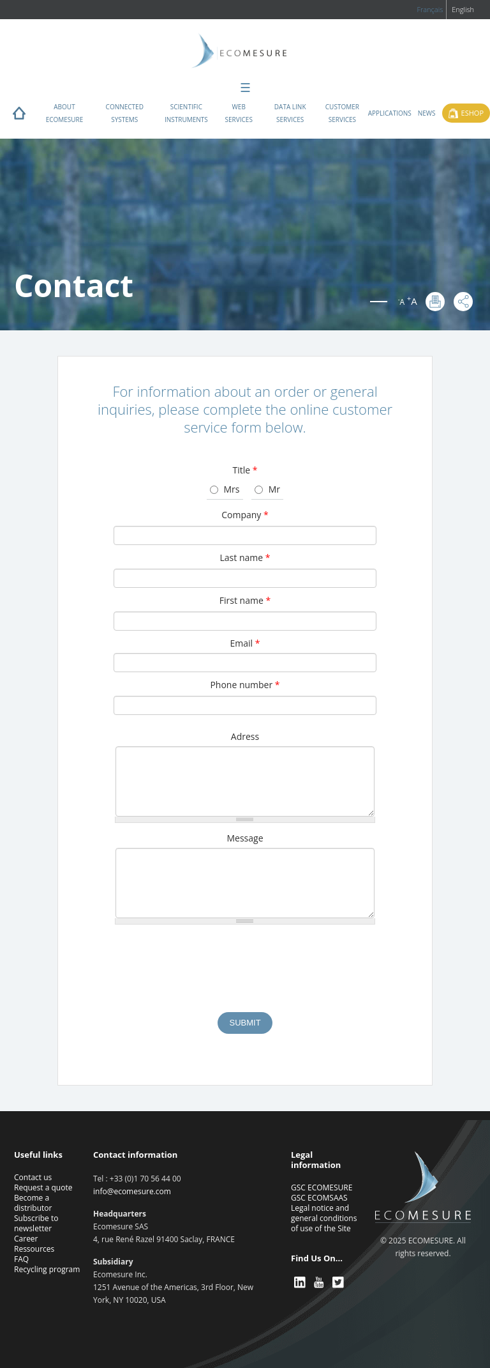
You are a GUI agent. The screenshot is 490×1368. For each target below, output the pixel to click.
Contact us (33, 1177)
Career (26, 1238)
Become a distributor (33, 1202)
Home (19, 116)
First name (245, 600)
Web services (239, 113)
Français (430, 9)
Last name (245, 557)
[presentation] (245, 974)
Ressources (34, 1248)
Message (244, 838)
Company (245, 515)
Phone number (244, 685)
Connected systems (125, 113)
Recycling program (47, 1269)
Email (245, 643)
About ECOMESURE (65, 113)
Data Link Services (290, 113)
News (427, 113)
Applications (390, 113)
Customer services (342, 113)
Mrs (232, 489)
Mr (274, 489)
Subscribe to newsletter (36, 1223)
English (463, 9)
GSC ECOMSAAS (319, 1197)
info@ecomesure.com (132, 1191)
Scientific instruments (186, 113)
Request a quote (43, 1187)
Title (244, 470)
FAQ (21, 1259)
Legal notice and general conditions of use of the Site (324, 1218)
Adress (245, 736)
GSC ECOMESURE (321, 1187)
